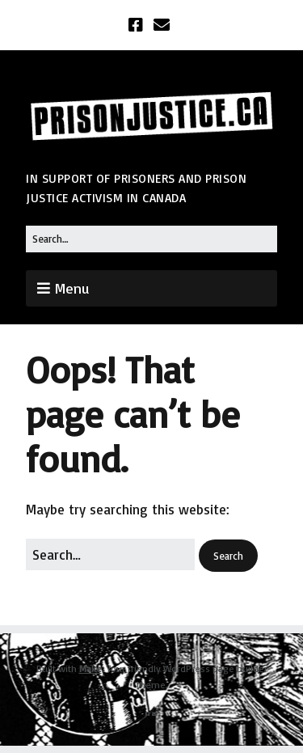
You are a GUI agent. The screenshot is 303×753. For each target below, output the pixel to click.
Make (90, 668)
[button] (228, 556)
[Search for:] (151, 239)
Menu (72, 288)
